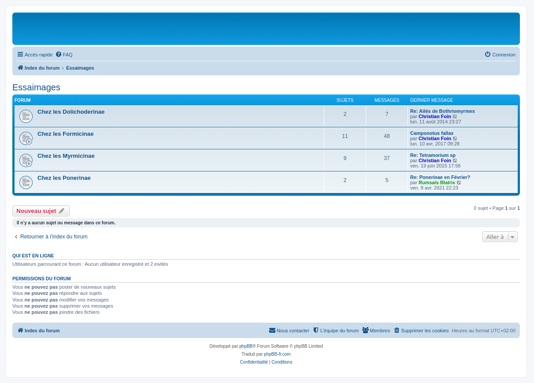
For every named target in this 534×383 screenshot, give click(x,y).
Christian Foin (435, 116)
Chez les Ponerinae (64, 178)
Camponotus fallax (431, 133)
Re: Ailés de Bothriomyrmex (442, 111)
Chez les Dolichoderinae (70, 111)
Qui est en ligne (33, 255)
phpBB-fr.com (277, 354)
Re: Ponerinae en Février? (440, 177)
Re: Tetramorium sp (433, 155)
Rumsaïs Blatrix (437, 182)
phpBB (245, 346)
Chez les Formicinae (65, 133)
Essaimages (36, 87)
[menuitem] (64, 54)
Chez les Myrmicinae (66, 155)
